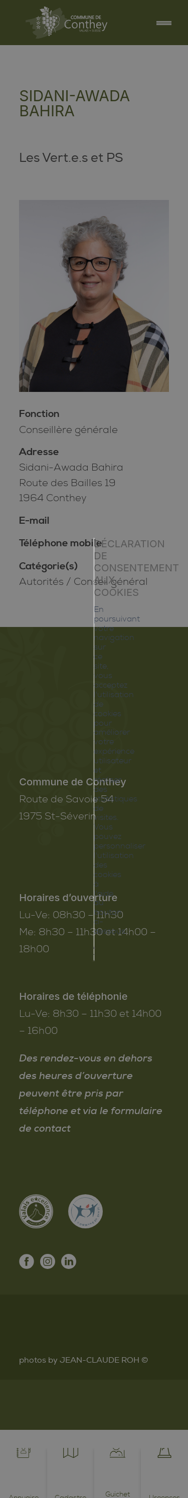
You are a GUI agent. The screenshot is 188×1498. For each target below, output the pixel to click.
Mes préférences (94, 836)
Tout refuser (94, 814)
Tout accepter (94, 791)
